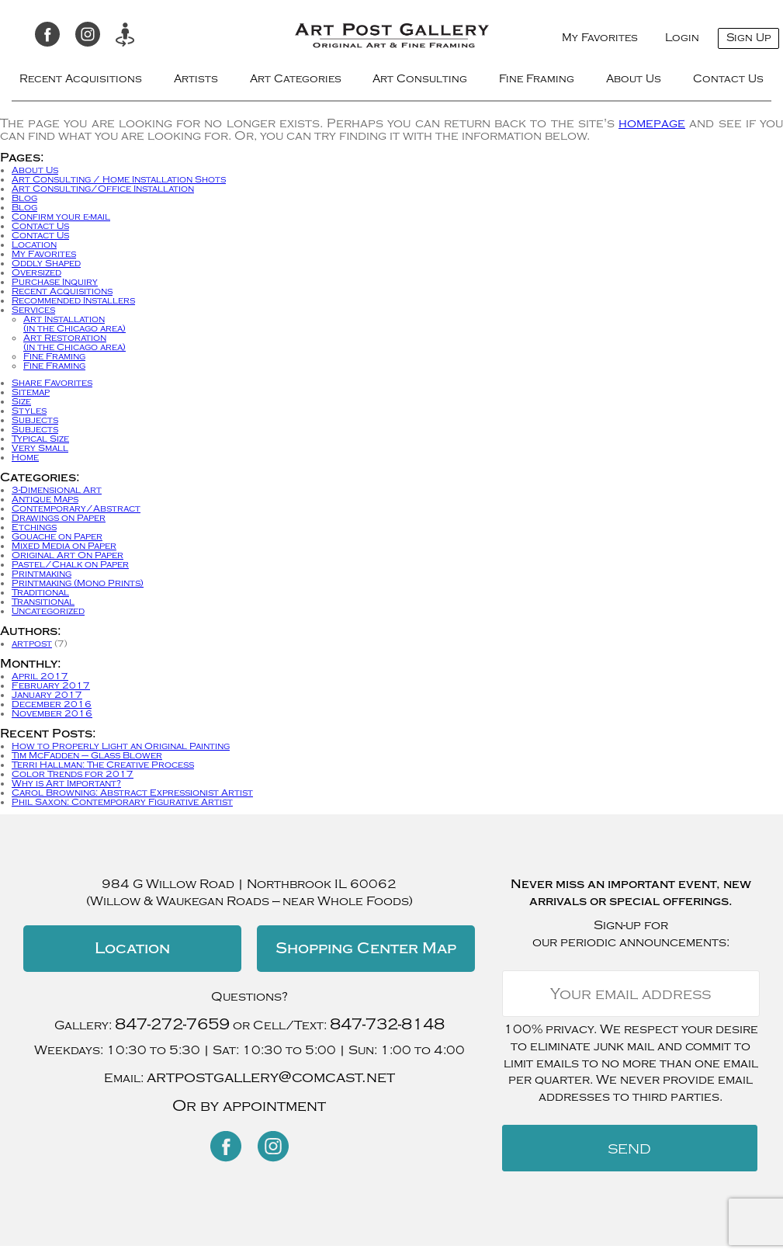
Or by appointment (249, 1106)
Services (33, 309)
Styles (29, 410)
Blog (24, 198)
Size (21, 401)
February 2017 (51, 685)
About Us (633, 78)
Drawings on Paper (59, 517)
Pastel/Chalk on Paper (70, 564)
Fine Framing (536, 78)
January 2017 (47, 694)
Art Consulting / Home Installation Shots (119, 179)
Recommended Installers (73, 300)
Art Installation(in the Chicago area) (74, 324)
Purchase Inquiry (55, 281)
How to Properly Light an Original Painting (121, 746)
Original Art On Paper (67, 555)
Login (682, 37)
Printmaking (41, 573)
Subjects (35, 420)
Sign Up (748, 37)
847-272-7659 (172, 1024)
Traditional (40, 592)
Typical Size (40, 438)
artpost (32, 643)
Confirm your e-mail (61, 216)
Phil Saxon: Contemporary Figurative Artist (122, 801)
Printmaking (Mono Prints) (78, 583)
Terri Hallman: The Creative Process (103, 764)
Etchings (34, 527)
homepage (651, 123)
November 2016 (52, 713)
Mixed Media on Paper (64, 545)
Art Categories (295, 78)
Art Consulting (419, 78)
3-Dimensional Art (57, 489)
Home (25, 457)
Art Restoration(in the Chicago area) (74, 342)
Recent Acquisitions (80, 78)
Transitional (43, 601)
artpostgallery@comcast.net (271, 1077)
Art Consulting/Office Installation (103, 188)
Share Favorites (52, 382)
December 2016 (52, 704)
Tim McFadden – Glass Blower (87, 755)
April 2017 (40, 676)
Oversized (36, 272)
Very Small (40, 447)
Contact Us (728, 78)
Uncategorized (48, 610)
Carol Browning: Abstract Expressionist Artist (132, 792)
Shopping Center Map (365, 948)
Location (34, 244)
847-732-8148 (387, 1024)
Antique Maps (45, 499)
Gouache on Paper (57, 536)
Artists (196, 78)
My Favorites (600, 37)
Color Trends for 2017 (72, 774)
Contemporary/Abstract (76, 508)
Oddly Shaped (46, 263)
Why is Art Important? (66, 783)
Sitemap (31, 392)
